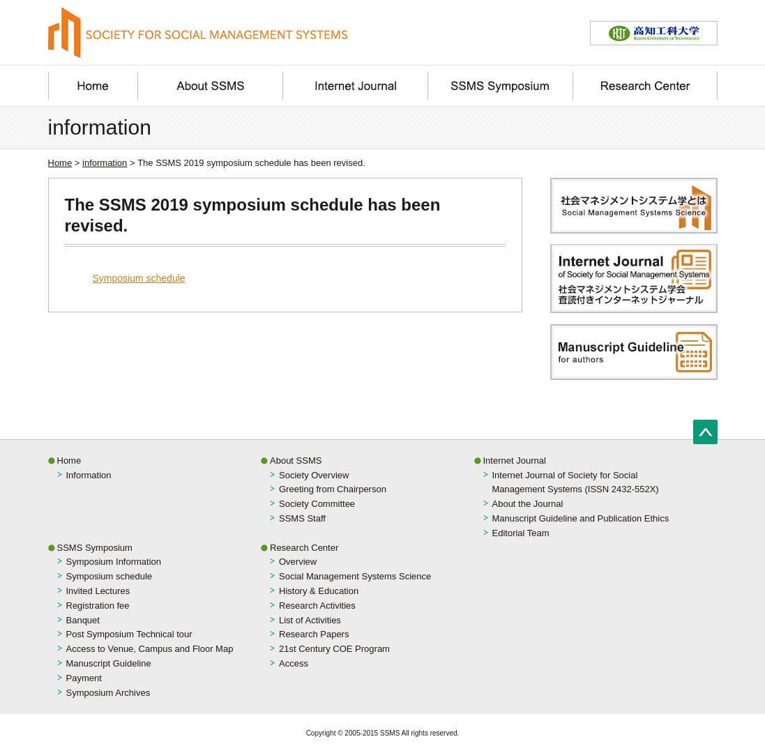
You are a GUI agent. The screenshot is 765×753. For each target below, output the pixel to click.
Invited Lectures (98, 591)
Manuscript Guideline (108, 663)
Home (60, 163)
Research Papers (314, 634)
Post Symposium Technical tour (129, 634)
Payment (84, 678)
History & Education (318, 591)
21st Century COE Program (334, 649)
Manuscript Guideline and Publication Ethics (580, 518)
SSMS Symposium (94, 547)
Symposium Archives (108, 692)
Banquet (83, 620)
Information (89, 475)
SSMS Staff (302, 518)
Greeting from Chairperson (332, 489)
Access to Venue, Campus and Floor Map (150, 649)
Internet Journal (514, 460)
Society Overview (314, 475)
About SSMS (295, 460)
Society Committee (317, 504)
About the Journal (527, 504)
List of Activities (310, 620)
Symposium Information (114, 561)
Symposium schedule (139, 278)
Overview (298, 561)
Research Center (304, 547)
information (104, 163)
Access (293, 663)
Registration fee (98, 605)
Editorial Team (521, 533)
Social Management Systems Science (355, 576)
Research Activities (317, 605)
